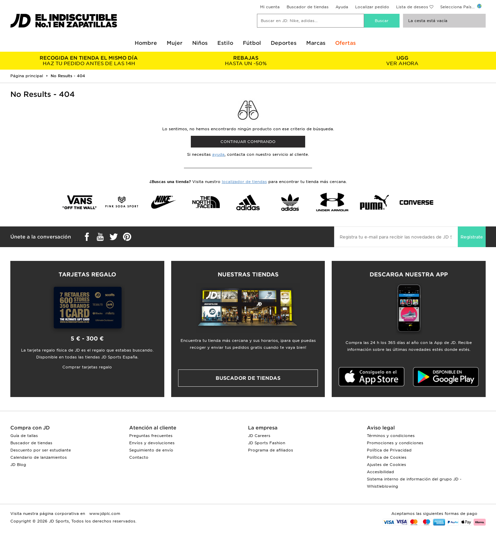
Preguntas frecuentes (151, 435)
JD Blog (18, 464)
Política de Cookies (386, 457)
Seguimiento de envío (151, 450)
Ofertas (345, 43)
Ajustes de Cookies (386, 464)
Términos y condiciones (391, 435)
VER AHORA (402, 60)
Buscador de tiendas (308, 6)
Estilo (225, 43)
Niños (200, 43)
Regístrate (472, 237)
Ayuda (341, 6)
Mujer (175, 43)
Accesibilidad (380, 471)
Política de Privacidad (389, 450)
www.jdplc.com (104, 513)
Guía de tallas (24, 435)
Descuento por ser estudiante (40, 450)
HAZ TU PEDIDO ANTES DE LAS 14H (88, 60)
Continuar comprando (248, 141)
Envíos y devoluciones (152, 442)
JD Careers (259, 435)
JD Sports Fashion (266, 442)
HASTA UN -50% (245, 60)
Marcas (316, 43)
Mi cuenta (270, 6)
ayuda (218, 154)
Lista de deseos (412, 6)
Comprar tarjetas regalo (87, 367)
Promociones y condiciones (395, 442)
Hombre (146, 43)
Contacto (138, 457)
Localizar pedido (372, 6)
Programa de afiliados (270, 450)
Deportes (284, 43)
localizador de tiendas (244, 181)
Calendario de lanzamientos (38, 457)
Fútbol (252, 43)
